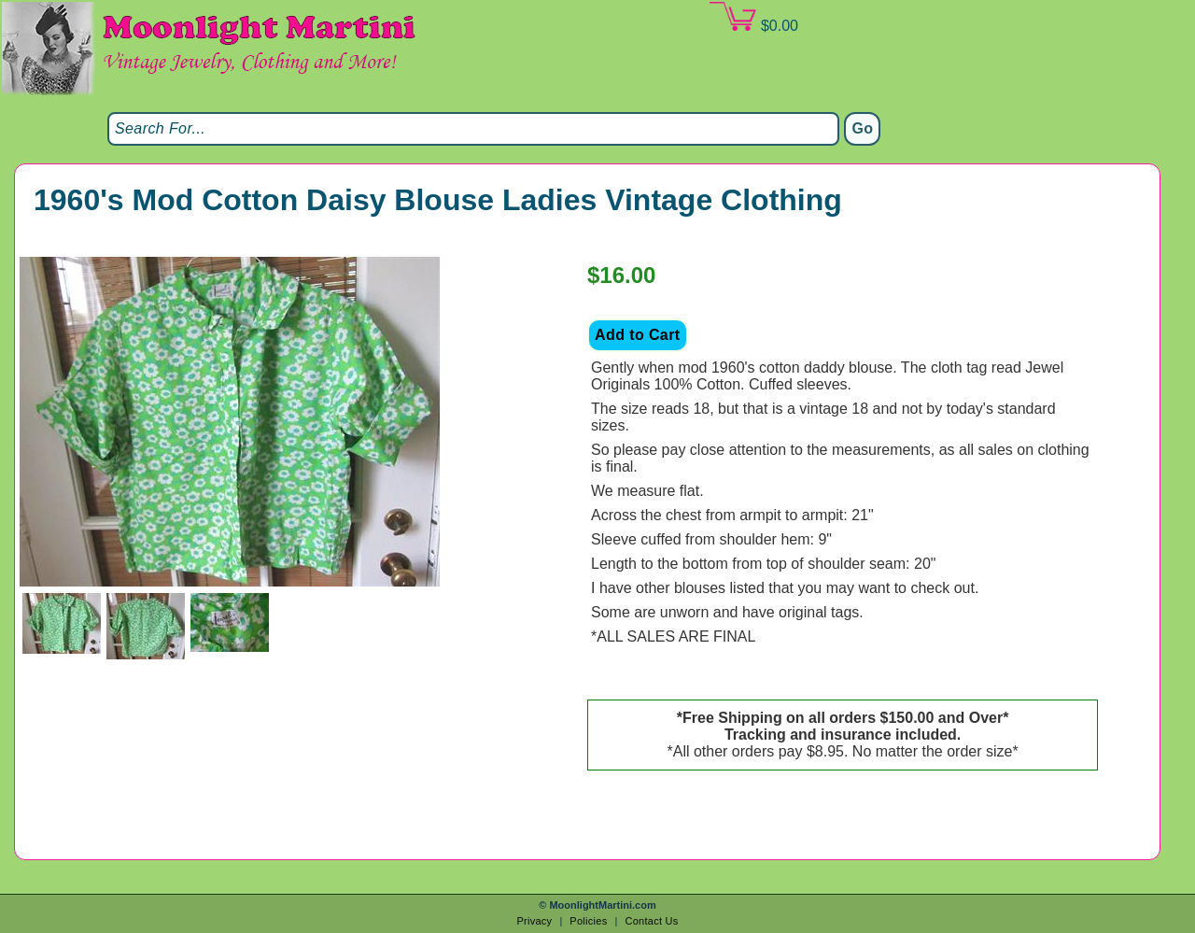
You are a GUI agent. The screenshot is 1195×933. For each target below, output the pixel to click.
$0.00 (753, 18)
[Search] (473, 129)
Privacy (534, 920)
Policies (588, 920)
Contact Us (651, 920)
